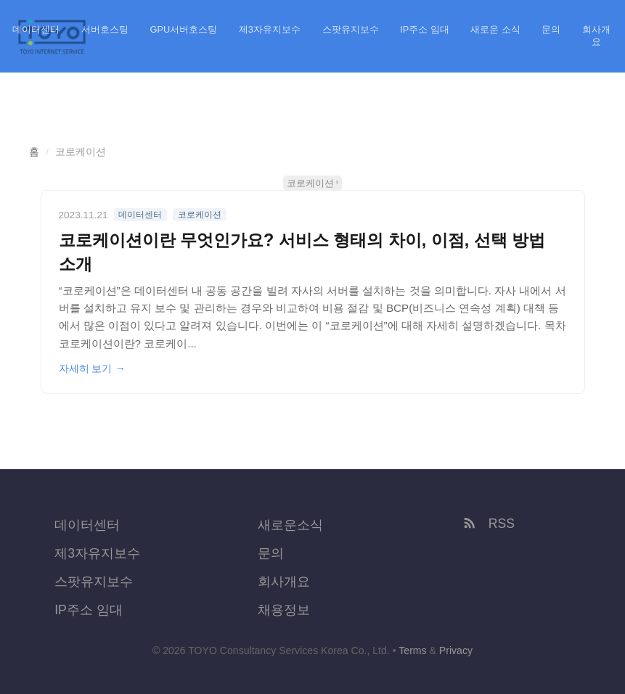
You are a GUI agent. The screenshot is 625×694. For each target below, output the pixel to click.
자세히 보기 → (92, 368)
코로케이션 (310, 183)
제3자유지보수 (270, 29)
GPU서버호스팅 (184, 29)
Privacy (456, 650)
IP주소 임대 (424, 29)
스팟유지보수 (350, 29)
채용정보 (284, 610)
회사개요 (596, 35)
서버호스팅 (104, 29)
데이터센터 (36, 29)
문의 (551, 29)
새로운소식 (290, 525)
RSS (488, 523)
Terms (412, 650)
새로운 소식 (495, 29)
